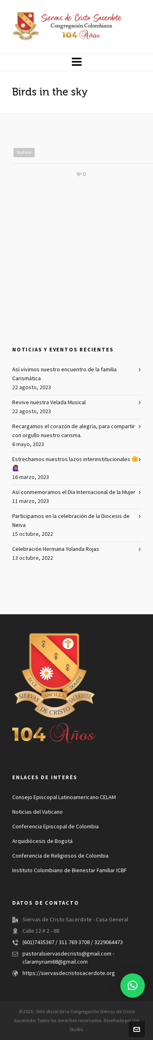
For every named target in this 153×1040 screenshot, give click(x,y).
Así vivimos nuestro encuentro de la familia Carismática (64, 374)
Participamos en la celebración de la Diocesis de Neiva (71, 521)
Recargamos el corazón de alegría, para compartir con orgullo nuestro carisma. (73, 431)
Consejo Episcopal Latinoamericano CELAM (64, 797)
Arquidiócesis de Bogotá (42, 841)
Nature (24, 152)
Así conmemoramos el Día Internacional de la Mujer (73, 492)
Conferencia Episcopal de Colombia (55, 826)
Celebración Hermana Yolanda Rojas (55, 549)
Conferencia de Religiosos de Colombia (60, 856)
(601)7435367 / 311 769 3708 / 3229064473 (72, 942)
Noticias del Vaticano (37, 812)
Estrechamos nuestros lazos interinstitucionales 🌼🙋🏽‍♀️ (75, 464)
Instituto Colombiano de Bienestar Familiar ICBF (69, 870)
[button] (132, 985)
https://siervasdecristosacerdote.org (68, 973)
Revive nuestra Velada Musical (49, 402)
